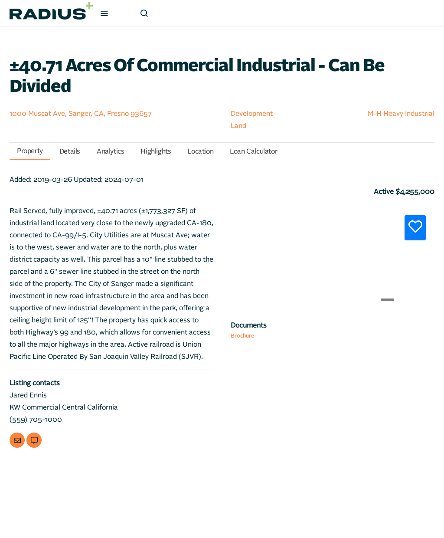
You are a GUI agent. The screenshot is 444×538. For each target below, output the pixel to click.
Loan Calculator (253, 151)
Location (200, 151)
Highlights (155, 151)
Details (69, 151)
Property (30, 151)
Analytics (110, 151)
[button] (246, 255)
